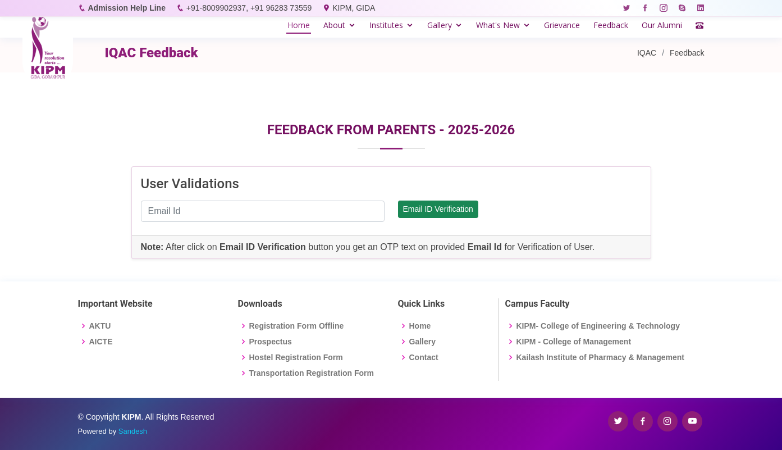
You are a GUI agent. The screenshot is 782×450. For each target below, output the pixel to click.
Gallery (439, 25)
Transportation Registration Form (311, 373)
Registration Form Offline (296, 326)
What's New (498, 25)
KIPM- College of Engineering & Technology (598, 326)
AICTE (101, 342)
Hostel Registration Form (296, 357)
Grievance (562, 25)
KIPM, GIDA (353, 7)
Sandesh (132, 431)
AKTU (100, 326)
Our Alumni (662, 25)
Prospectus (270, 342)
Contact (423, 357)
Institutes (386, 25)
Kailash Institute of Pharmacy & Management (600, 357)
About (334, 25)
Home (298, 25)
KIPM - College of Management (574, 342)
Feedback (610, 25)
